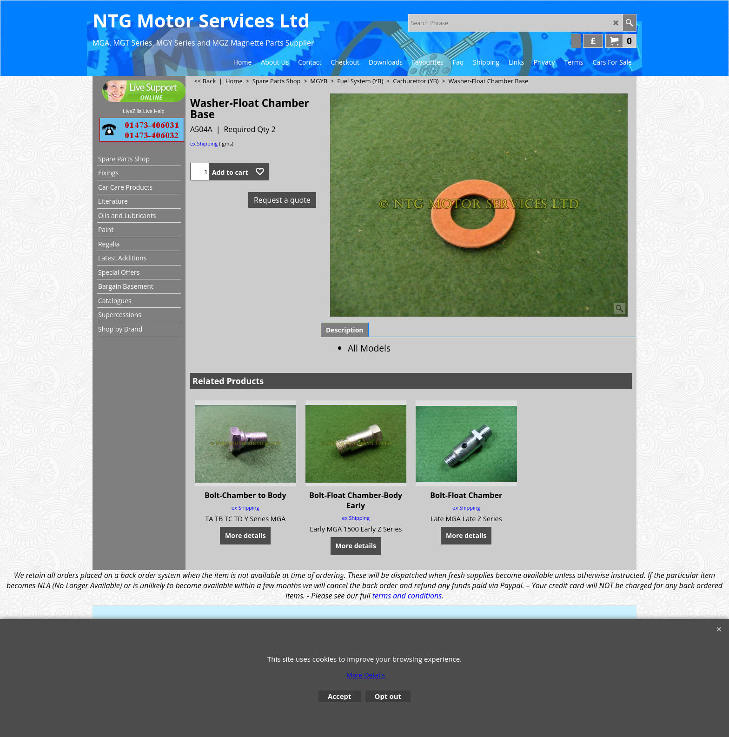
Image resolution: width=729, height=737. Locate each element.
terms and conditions (407, 596)
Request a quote (282, 200)
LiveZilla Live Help (143, 111)
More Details (365, 675)
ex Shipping (204, 143)
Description (345, 329)
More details (245, 535)
